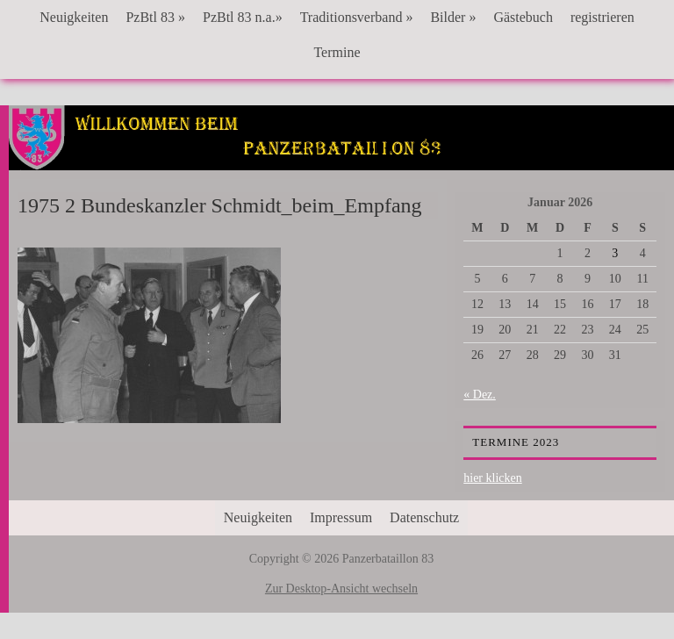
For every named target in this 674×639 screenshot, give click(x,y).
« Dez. (479, 394)
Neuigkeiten (73, 17)
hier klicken (492, 478)
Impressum (341, 517)
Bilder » (453, 17)
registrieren (602, 17)
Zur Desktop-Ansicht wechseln (341, 588)
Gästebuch (523, 17)
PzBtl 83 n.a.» (243, 17)
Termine (336, 52)
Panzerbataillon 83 (342, 159)
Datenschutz (424, 517)
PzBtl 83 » (155, 17)
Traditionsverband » (356, 17)
